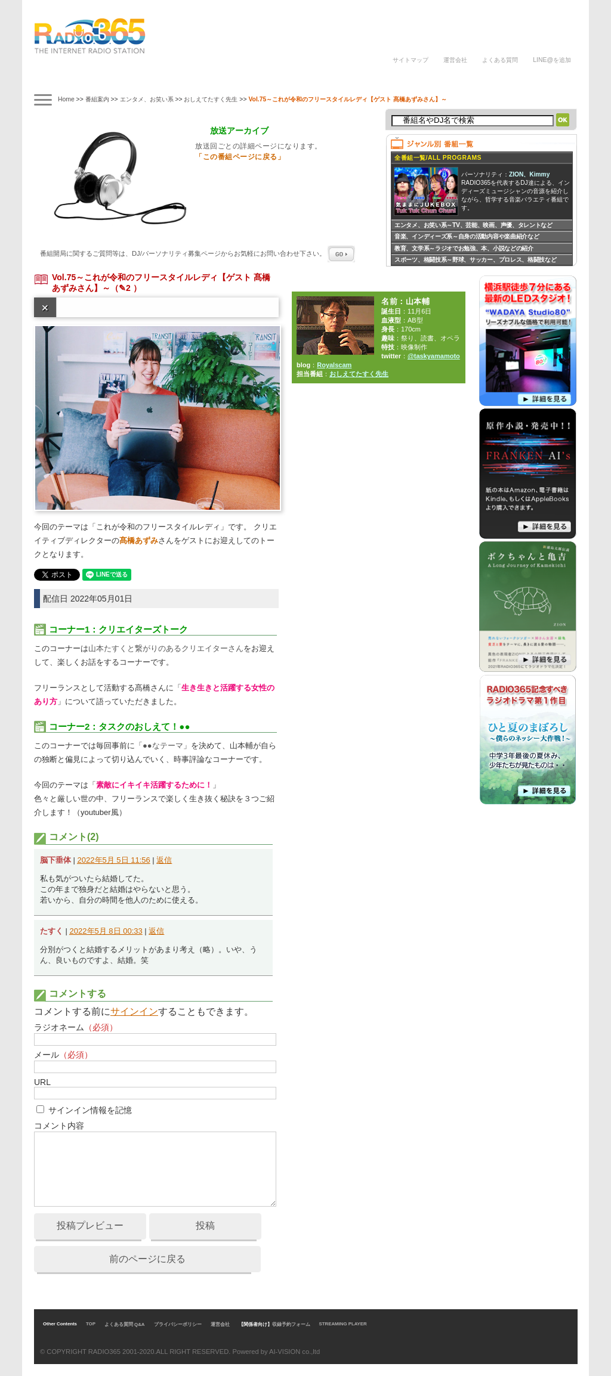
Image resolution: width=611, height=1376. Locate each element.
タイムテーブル (112, 77)
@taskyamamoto (434, 356)
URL (42, 1082)
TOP (90, 1324)
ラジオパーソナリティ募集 (335, 79)
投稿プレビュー (90, 1225)
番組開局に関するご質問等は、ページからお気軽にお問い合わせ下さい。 (197, 253)
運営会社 (455, 60)
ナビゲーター (164, 79)
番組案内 (60, 79)
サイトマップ (410, 60)
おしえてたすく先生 (210, 99)
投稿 (205, 1225)
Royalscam (334, 364)
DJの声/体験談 (409, 79)
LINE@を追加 (552, 60)
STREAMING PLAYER (343, 1324)
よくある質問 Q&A (124, 1324)
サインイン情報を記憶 (90, 1110)
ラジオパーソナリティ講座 (268, 79)
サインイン (134, 1011)
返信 (164, 860)
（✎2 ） (125, 288)
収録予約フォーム (291, 1324)
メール (63, 1054)
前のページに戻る (147, 1259)
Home (66, 99)
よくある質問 (500, 60)
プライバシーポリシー (178, 1324)
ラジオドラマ (216, 79)
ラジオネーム (76, 1027)
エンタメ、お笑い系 (147, 99)
